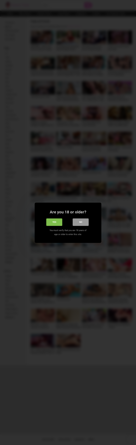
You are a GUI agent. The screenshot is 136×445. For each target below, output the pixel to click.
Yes (54, 222)
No (80, 222)
